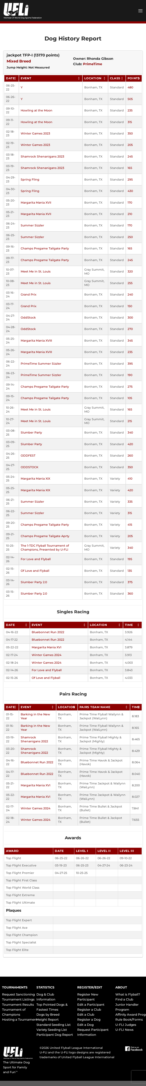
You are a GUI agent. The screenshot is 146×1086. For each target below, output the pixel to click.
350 (130, 133)
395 (130, 363)
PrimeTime (92, 64)
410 (130, 478)
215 (130, 421)
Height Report (47, 1019)
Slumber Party (31, 432)
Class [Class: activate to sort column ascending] (115, 78)
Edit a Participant (90, 1005)
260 (130, 455)
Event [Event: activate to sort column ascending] (26, 78)
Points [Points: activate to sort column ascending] (134, 78)
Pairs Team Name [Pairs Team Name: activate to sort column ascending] (95, 707)
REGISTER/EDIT (89, 987)
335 (130, 501)
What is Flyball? (127, 994)
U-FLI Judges (125, 1025)
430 (130, 191)
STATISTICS (45, 987)
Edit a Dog (85, 1025)
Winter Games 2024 (46, 655)
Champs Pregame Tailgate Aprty (45, 536)
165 (130, 168)
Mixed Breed (19, 61)
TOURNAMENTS (15, 987)
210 (130, 214)
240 (130, 294)
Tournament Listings (18, 999)
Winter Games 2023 (35, 133)
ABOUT (121, 987)
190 (130, 375)
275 (130, 386)
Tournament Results (18, 1005)
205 (130, 145)
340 (130, 432)
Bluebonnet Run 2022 (48, 632)
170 (130, 202)
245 (130, 156)
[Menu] (140, 11)
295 (130, 179)
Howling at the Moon (36, 110)
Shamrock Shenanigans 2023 (42, 156)
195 (130, 559)
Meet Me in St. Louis (36, 271)
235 (130, 110)
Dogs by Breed (47, 1014)
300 (130, 317)
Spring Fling (30, 179)
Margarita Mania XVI (46, 647)
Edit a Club (85, 1014)
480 (130, 87)
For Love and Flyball (36, 559)
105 (130, 398)
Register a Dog (88, 1019)
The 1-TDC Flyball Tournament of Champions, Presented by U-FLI (45, 547)
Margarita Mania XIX (35, 478)
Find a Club (124, 999)
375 (130, 582)
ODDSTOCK (29, 467)
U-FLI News (124, 1030)
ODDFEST (28, 455)
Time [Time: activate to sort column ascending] (129, 625)
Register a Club (89, 1009)
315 (130, 122)
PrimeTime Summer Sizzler (41, 363)
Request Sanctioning (18, 994)
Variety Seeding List (51, 1030)
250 (130, 237)
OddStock (28, 317)
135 (130, 571)
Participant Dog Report (54, 1035)
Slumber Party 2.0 (34, 582)
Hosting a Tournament (19, 1019)
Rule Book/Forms (129, 1019)
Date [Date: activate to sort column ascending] (10, 78)
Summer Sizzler (32, 225)
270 (130, 329)
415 (130, 525)
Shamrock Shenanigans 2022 (34, 739)
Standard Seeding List (53, 1025)
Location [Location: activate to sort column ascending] (92, 78)
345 (130, 340)
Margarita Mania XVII (36, 202)
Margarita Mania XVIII (36, 340)
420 (130, 444)
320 (130, 271)
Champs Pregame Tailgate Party (45, 248)
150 (130, 306)
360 (130, 593)
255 (130, 283)
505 (130, 99)
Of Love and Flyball (35, 571)
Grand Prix (28, 294)
